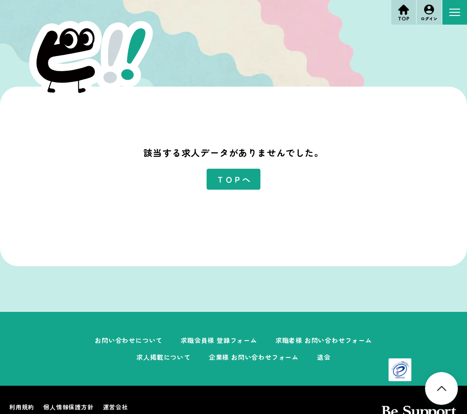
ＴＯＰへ (233, 179)
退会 (324, 357)
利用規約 (21, 407)
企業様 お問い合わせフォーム (254, 357)
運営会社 (115, 407)
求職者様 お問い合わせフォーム (323, 340)
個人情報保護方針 (68, 407)
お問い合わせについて (128, 340)
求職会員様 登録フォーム (219, 340)
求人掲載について (163, 357)
